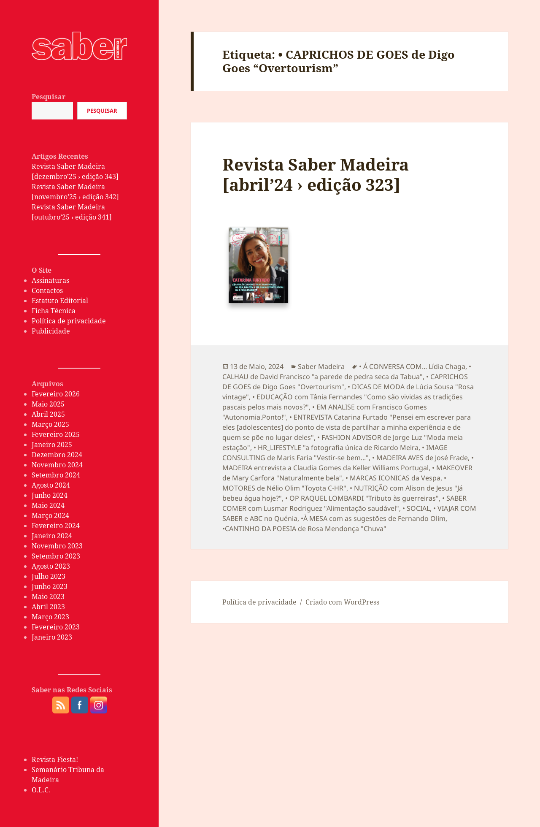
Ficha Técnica (54, 310)
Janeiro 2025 (52, 444)
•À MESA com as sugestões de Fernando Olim (373, 518)
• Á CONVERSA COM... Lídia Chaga (412, 366)
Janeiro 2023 (52, 637)
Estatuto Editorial (60, 300)
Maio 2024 (48, 505)
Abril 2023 (48, 606)
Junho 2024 (50, 495)
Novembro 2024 (57, 464)
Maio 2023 (48, 596)
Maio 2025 (48, 404)
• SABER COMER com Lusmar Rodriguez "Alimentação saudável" (344, 503)
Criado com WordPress (342, 602)
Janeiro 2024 (52, 535)
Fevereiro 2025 (56, 434)
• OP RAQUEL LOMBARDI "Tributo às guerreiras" (362, 498)
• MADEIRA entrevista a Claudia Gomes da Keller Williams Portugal (348, 462)
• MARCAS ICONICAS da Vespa (393, 478)
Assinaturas (50, 280)
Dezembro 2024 (57, 454)
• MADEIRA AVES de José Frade (420, 457)
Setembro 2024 (56, 475)
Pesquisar (48, 96)
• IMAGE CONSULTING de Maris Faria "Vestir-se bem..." (335, 452)
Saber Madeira (321, 366)
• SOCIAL (416, 508)
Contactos (47, 290)
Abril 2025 (48, 414)
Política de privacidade (69, 320)
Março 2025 (50, 424)
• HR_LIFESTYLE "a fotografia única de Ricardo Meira (336, 447)
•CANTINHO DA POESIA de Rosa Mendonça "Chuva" (304, 528)
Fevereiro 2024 (56, 525)
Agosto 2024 (51, 485)
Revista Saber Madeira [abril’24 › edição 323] (315, 174)
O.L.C (40, 789)
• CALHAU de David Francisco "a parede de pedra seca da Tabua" (346, 371)
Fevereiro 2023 (56, 627)
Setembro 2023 (56, 556)
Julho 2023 (48, 576)
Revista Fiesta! (55, 759)
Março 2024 (50, 515)
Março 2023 (50, 616)
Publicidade (51, 331)
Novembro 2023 (57, 545)
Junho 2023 (50, 586)
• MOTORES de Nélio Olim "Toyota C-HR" (334, 483)
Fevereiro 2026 (56, 394)
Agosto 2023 (51, 566)
